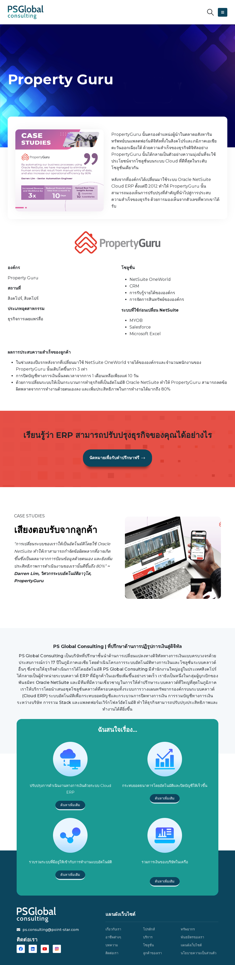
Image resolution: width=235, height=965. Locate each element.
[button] (211, 12)
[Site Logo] (26, 12)
